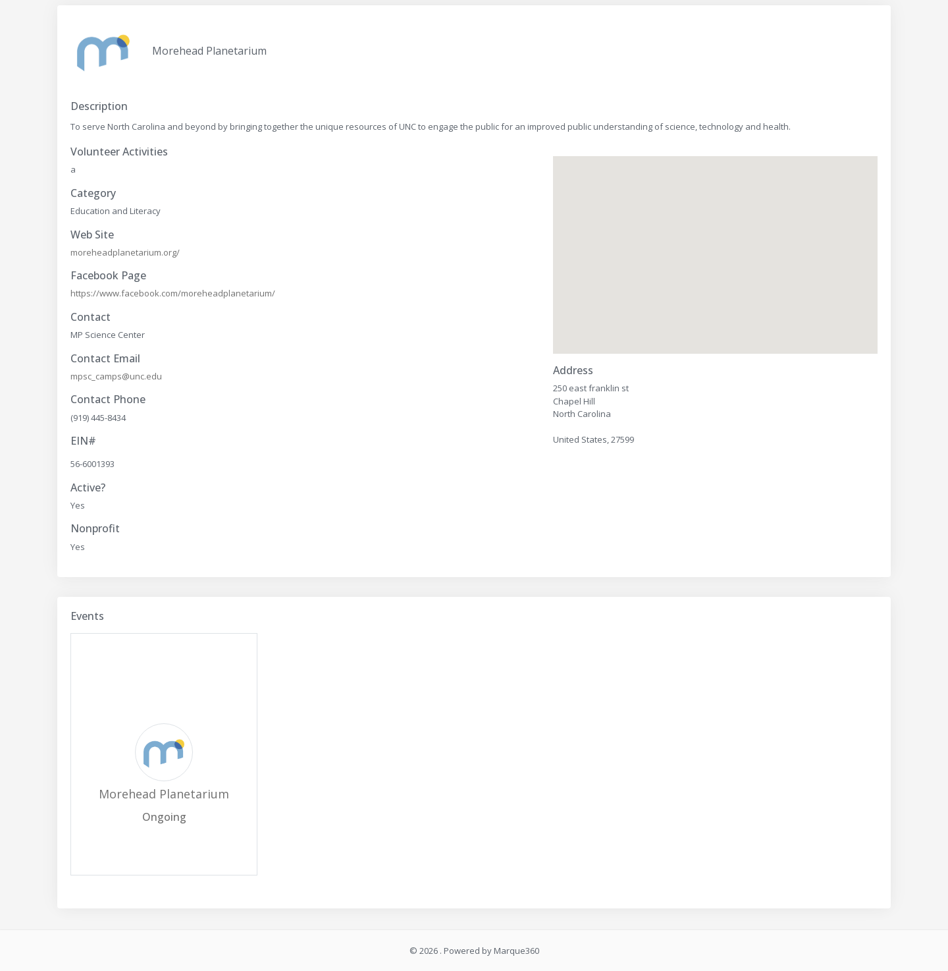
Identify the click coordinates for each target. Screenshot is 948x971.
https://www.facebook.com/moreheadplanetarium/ (172, 293)
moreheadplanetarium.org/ (125, 252)
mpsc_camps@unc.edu (116, 376)
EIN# (83, 441)
